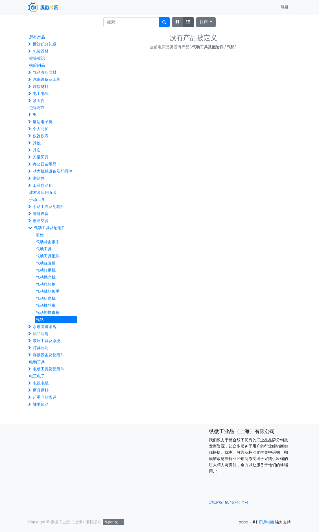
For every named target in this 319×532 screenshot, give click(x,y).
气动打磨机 (46, 270)
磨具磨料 (41, 390)
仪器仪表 (41, 136)
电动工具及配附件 (48, 369)
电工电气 (41, 93)
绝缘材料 (37, 107)
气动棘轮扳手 (48, 291)
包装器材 (41, 51)
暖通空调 (41, 220)
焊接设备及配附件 (48, 355)
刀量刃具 (41, 157)
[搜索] (164, 22)
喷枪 (40, 235)
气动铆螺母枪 (48, 312)
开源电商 (266, 522)
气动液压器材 (44, 72)
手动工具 (37, 199)
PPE (32, 114)
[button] (206, 22)
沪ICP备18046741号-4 (228, 502)
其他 (37, 143)
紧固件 (39, 100)
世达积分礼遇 (44, 44)
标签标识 (37, 58)
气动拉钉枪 (46, 284)
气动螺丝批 (46, 305)
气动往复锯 (46, 263)
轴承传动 (41, 404)
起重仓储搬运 (44, 397)
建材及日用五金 (43, 192)
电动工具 (37, 362)
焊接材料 (41, 86)
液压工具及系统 (46, 340)
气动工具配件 (48, 256)
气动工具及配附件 (49, 227)
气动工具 (44, 249)
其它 (37, 150)
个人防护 (41, 129)
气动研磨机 (46, 298)
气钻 (40, 319)
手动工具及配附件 (48, 206)
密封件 (39, 178)
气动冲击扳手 (48, 242)
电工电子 (37, 376)
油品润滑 (41, 333)
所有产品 (37, 37)
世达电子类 (43, 122)
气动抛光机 (46, 277)
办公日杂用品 (44, 164)
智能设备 (41, 213)
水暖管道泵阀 (44, 326)
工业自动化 (43, 185)
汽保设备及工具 (46, 79)
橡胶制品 (37, 65)
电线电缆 (41, 383)
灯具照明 (41, 348)
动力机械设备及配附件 (52, 171)
